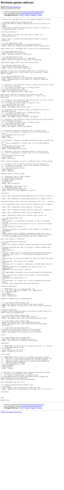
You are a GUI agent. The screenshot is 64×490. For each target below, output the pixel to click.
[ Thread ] (27, 15)
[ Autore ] (40, 15)
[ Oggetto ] (33, 15)
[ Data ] (21, 15)
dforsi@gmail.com (15, 7)
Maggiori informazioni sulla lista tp (11, 488)
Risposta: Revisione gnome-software (33, 12)
